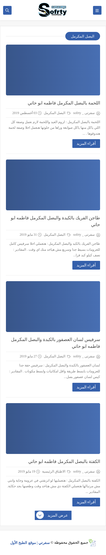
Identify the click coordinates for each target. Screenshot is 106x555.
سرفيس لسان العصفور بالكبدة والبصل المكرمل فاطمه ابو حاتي (55, 343)
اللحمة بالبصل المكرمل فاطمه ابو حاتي (64, 102)
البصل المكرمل (57, 113)
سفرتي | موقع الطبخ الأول (30, 542)
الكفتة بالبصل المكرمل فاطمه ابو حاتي (64, 461)
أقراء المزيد (86, 143)
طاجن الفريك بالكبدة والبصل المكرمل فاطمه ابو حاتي (55, 221)
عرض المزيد (52, 515)
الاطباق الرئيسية (56, 471)
